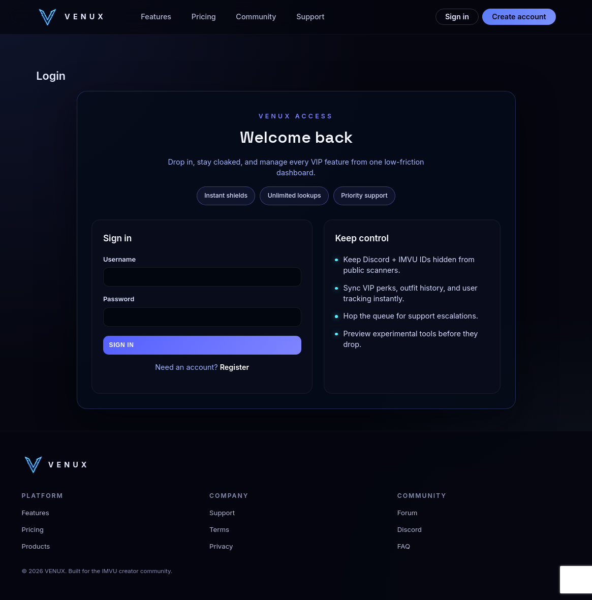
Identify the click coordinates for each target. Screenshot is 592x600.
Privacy (221, 546)
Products (36, 546)
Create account (519, 16)
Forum (407, 513)
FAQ (403, 546)
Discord (409, 529)
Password (118, 299)
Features (156, 16)
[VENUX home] (71, 17)
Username (119, 259)
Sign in (457, 16)
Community (256, 16)
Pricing (204, 16)
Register (235, 367)
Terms (219, 529)
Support (310, 16)
